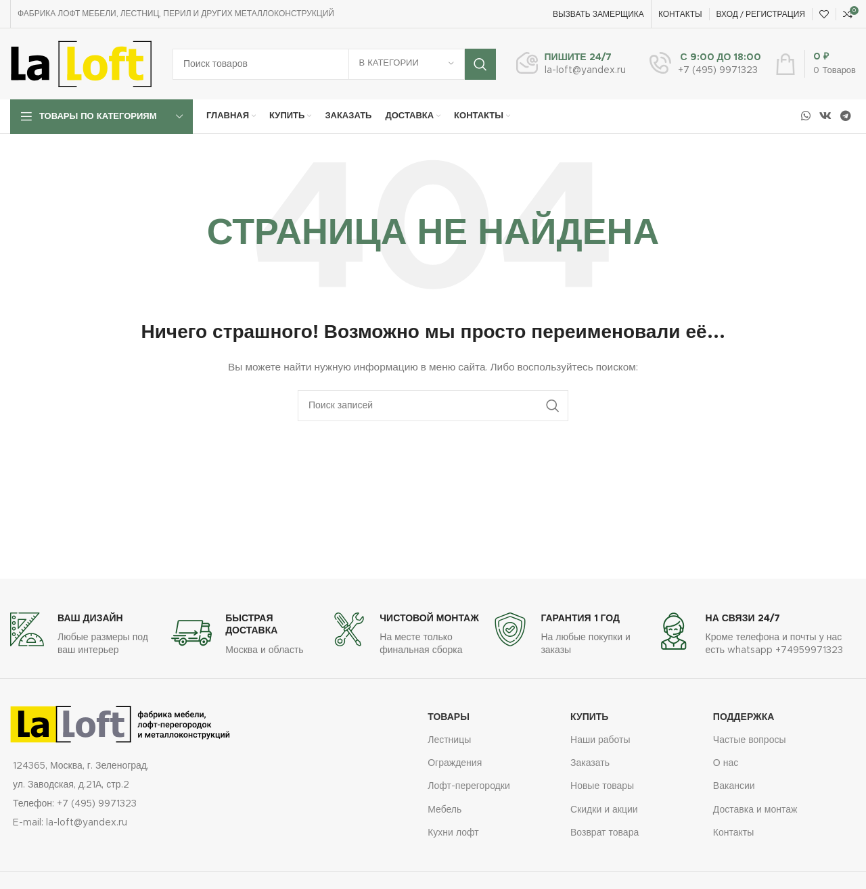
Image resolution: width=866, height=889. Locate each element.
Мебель (444, 810)
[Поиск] (334, 64)
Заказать (590, 763)
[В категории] (406, 64)
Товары (449, 717)
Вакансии (734, 786)
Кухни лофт (453, 833)
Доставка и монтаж (755, 810)
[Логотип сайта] (81, 63)
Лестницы (449, 740)
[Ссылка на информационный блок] (571, 64)
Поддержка (744, 717)
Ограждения (455, 763)
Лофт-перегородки (469, 786)
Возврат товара (604, 833)
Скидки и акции (604, 810)
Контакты (733, 833)
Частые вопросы (749, 740)
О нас (725, 763)
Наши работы (600, 740)
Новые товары (602, 786)
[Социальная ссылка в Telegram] (846, 115)
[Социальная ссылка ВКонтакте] (825, 115)
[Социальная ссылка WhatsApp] (805, 115)
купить (589, 717)
